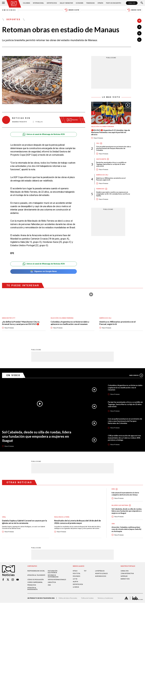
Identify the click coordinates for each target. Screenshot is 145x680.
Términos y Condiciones (105, 598)
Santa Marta (101, 159)
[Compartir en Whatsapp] (139, 40)
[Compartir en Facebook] (139, 27)
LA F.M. (75, 579)
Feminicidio (100, 189)
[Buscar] (142, 3)
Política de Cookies (87, 598)
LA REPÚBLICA (99, 571)
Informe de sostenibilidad (53, 576)
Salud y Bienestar (66, 3)
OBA (49, 585)
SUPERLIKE (124, 576)
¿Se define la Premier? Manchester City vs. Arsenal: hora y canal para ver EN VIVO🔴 (21, 323)
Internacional (38, 3)
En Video (14, 375)
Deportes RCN (52, 3)
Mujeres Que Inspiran (120, 505)
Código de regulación (35, 580)
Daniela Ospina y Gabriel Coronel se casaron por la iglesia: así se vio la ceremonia (25, 522)
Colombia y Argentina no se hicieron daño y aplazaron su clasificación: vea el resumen (70, 323)
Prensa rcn (31, 585)
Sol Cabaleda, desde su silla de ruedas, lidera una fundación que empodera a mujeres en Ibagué (36, 436)
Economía (79, 3)
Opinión (100, 3)
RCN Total (76, 574)
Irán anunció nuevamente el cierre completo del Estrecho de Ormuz (125, 494)
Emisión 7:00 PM (134, 10)
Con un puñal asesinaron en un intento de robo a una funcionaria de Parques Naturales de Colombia (113, 148)
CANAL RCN (131, 3)
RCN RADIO (76, 576)
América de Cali (102, 175)
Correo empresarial (35, 582)
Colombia (26, 3)
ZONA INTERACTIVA (127, 574)
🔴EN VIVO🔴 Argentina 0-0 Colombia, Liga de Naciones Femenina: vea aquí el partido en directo (110, 132)
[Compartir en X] (139, 33)
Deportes (14, 20)
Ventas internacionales (57, 580)
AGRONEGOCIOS (100, 576)
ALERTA (75, 582)
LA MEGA (76, 587)
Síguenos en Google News (43, 271)
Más (136, 375)
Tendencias (90, 3)
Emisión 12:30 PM (71, 10)
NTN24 (75, 571)
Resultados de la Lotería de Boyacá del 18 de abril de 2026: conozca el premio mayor (76, 522)
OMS (113, 524)
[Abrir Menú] (3, 3)
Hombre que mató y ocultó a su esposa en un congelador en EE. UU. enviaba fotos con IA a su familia (113, 194)
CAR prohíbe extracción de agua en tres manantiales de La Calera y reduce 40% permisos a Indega (124, 438)
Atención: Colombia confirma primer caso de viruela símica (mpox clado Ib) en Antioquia (126, 529)
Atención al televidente (36, 575)
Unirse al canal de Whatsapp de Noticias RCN (44, 134)
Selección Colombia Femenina (102, 126)
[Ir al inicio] (14, 4)
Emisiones (9, 10)
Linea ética (52, 582)
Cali (97, 143)
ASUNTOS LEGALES (101, 574)
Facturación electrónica (52, 572)
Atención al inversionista (32, 589)
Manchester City (8, 318)
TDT (85, 571)
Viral (4, 517)
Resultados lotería (61, 517)
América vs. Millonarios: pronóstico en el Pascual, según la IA (111, 179)
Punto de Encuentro (113, 3)
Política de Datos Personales (68, 598)
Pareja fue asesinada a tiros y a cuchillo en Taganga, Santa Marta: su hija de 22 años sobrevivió (111, 164)
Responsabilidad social (36, 571)
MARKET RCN (125, 579)
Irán (113, 489)
